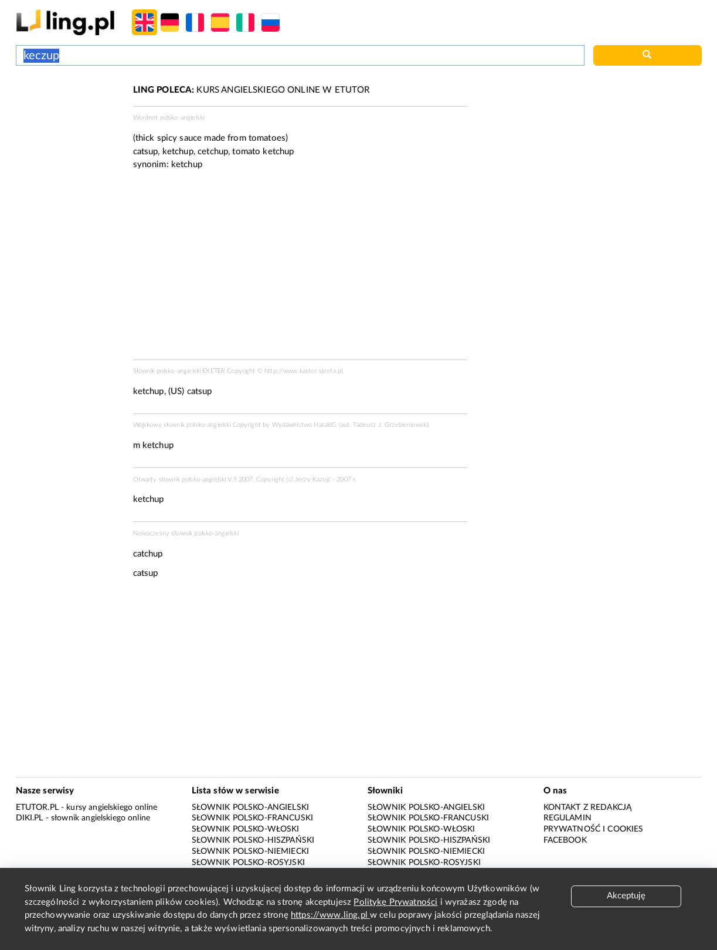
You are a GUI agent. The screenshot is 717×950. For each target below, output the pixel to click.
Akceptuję (626, 895)
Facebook (565, 840)
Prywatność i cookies (593, 829)
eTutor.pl (37, 807)
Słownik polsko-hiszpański (253, 840)
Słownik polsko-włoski (246, 829)
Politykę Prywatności (395, 902)
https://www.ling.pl (330, 915)
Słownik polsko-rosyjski (248, 863)
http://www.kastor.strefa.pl (303, 371)
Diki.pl (29, 818)
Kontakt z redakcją (587, 807)
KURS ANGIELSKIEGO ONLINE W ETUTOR (251, 90)
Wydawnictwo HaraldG (304, 425)
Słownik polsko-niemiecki (251, 851)
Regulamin (567, 818)
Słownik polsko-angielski (251, 807)
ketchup (186, 164)
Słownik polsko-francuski (253, 818)
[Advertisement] (68, 128)
